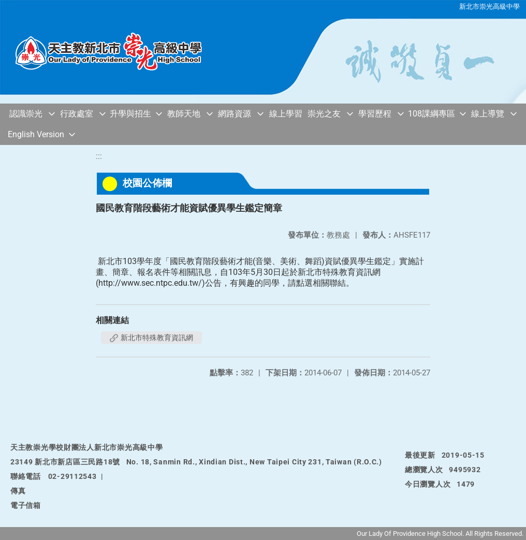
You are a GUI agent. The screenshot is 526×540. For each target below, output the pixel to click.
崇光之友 (324, 114)
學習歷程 (374, 114)
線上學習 (285, 114)
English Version (36, 134)
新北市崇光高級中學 (489, 6)
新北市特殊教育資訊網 (151, 337)
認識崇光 (25, 114)
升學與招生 (130, 114)
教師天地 (183, 114)
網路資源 (234, 114)
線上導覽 (487, 114)
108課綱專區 (431, 114)
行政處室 (76, 114)
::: (99, 156)
